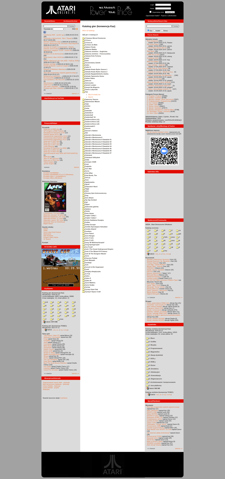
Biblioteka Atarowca (49, 181)
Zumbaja (86, 262)
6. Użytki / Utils (152, 104)
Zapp (85, 104)
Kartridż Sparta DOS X (52, 134)
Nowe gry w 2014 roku (51, 160)
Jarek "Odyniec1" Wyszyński (157, 290)
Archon (46, 358)
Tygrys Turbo (151, 422)
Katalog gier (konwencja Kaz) (53, 293)
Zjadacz (86, 209)
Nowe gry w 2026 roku (51, 129)
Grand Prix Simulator (51, 370)
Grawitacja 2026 (152, 58)
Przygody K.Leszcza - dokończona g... (160, 72)
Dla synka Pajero (153, 44)
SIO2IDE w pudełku (154, 443)
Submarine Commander (52, 337)
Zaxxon (86, 128)
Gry (151, 31)
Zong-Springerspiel (90, 245)
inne (60, 319)
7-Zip (61, 330)
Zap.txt (90, 97)
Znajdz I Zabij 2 (89, 218)
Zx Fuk (86, 274)
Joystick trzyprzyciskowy (155, 428)
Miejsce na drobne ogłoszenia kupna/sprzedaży (163, 315)
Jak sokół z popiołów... (51, 86)
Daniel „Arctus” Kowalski (155, 270)
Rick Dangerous (152, 41)
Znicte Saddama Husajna (93, 220)
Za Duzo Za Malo (89, 45)
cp (178, 230)
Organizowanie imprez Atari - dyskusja (56, 382)
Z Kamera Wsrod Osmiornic (94, 38)
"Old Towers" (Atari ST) (52, 335)
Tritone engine (49, 162)
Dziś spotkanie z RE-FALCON (54, 79)
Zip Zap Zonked (89, 200)
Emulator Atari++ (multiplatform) (54, 176)
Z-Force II (87, 42)
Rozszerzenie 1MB (153, 426)
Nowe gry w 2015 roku (51, 151)
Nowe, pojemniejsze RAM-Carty (158, 303)
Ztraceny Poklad (89, 258)
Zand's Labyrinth (90, 89)
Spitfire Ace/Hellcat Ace (52, 354)
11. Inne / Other (152, 113)
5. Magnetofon (153, 352)
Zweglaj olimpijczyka (91, 271)
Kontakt (45, 242)
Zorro (85, 256)
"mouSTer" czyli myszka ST (156, 305)
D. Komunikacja (153, 375)
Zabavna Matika (89, 49)
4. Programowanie (154, 348)
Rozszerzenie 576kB (154, 436)
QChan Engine (49, 163)
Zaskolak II (87, 113)
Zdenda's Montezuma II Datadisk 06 (96, 151)
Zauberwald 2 (88, 126)
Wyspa (46, 356)
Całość (48, 330)
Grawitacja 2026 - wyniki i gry (54, 35)
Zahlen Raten (88, 78)
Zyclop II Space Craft (91, 292)
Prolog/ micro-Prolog (154, 79)
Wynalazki (149, 405)
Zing (85, 195)
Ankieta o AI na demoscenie (53, 54)
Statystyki (46, 389)
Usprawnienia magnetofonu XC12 (55, 136)
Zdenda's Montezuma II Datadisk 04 (96, 146)
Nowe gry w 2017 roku (51, 145)
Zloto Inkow (88, 213)
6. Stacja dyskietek (154, 355)
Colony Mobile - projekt (51, 388)
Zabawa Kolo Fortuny (91, 56)
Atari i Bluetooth (152, 410)
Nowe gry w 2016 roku (51, 150)
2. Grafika (151, 341)
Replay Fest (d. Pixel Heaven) (157, 68)
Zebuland (87, 155)
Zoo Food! (87, 247)
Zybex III (86, 280)
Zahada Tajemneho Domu (93, 76)
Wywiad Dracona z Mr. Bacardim (158, 261)
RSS (75, 29)
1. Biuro (150, 338)
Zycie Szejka (88, 285)
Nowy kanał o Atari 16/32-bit (53, 57)
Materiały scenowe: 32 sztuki (54, 215)
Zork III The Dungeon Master (94, 254)
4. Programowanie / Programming (158, 101)
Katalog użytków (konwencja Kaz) (158, 329)
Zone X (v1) (87, 238)
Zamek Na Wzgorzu (90, 87)
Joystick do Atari (152, 421)
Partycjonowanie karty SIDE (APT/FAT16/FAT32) (61, 153)
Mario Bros (47, 346)
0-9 (45, 302)
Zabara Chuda (88, 47)
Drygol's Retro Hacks (50, 237)
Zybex (86, 276)
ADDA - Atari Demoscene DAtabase (159, 224)
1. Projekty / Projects (154, 96)
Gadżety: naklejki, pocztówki (157, 311)
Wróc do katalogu (88, 30)
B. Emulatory (152, 369)
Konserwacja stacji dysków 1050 (55, 138)
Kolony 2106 (48, 351)
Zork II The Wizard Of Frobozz (94, 251)
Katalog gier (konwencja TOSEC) (54, 326)
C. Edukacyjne (153, 372)
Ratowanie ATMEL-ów (154, 417)
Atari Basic (151, 51)
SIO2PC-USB (152, 412)
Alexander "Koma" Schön (156, 287)
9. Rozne (150, 365)
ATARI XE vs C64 (153, 55)
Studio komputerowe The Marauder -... (160, 75)
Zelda (85, 160)
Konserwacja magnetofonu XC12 (55, 139)
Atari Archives (48, 235)
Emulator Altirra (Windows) (52, 178)
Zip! (85, 202)
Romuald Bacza (152, 275)
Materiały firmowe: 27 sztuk (53, 218)
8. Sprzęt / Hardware (154, 108)
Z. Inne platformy (154, 385)
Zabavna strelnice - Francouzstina (96, 54)
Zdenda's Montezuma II (92, 137)
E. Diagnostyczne (154, 379)
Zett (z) (86, 177)
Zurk (85, 265)
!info (164, 237)
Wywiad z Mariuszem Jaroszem (158, 259)
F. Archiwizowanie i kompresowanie (160, 382)
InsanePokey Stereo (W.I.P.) (157, 48)
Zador (85, 65)
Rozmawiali (150, 258)
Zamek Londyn (89, 85)
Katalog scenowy (152, 228)
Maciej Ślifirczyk (152, 289)
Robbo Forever (49, 349)
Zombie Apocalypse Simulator (94, 227)
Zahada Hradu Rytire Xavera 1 (94, 69)
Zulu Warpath (88, 260)
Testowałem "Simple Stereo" (157, 424)
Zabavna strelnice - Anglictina (94, 51)
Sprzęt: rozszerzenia (154, 310)
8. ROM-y (151, 362)
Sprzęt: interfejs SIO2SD (155, 320)
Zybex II (86, 278)
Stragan (148, 301)
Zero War (87, 169)
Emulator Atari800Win (51, 173)
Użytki (158, 31)
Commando (48, 344)
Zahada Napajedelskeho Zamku (95, 74)
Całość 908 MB (153, 388)
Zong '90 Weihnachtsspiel (93, 242)
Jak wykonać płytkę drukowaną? (158, 433)
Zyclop (86, 287)
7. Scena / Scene (153, 106)
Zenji (85, 164)
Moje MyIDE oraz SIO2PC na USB (159, 429)
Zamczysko (87, 83)
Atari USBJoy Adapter (154, 306)
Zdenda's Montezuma (91, 135)
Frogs (46, 339)
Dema (165, 31)
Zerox (85, 171)
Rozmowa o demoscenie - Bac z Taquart (58, 38)
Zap (85, 92)
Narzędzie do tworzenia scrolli (54, 133)
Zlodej (86, 211)
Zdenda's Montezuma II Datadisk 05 (96, 148)
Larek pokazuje (49, 146)
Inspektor (47, 368)
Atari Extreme (48, 83)
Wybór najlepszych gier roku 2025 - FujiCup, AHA (61, 61)
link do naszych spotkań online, (158, 132)
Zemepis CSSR (89, 162)
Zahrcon (86, 80)
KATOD (149, 271)
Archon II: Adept (49, 353)
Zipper (86, 204)
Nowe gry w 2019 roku (51, 143)
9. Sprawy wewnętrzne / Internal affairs (160, 110)
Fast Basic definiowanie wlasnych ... (159, 85)
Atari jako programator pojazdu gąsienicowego (60, 73)
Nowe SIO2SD (152, 414)
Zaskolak (87, 110)
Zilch (85, 191)
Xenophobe (48, 347)
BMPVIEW (47, 157)
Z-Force (86, 40)
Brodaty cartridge (50, 64)
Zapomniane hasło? (153, 15)
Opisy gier (46, 334)
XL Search (47, 239)
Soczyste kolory (152, 438)
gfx (178, 234)
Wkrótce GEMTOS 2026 (52, 42)
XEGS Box (151, 440)
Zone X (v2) (87, 240)
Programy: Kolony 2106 (155, 308)
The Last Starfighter (51, 359)
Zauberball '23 (89, 117)
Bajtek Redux (48, 223)
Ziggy (85, 189)
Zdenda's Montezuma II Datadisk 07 (96, 153)
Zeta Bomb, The (89, 175)
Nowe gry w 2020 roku (51, 141)
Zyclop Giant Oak (90, 289)
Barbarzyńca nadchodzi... (52, 76)
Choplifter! (47, 340)
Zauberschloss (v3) (90, 124)
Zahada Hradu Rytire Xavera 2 (94, 72)
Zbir (85, 133)
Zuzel (85, 269)
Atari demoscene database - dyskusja (56, 384)
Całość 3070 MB (50, 322)
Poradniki (45, 127)
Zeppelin (86, 166)
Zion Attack (88, 198)
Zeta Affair (87, 173)
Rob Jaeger (151, 283)
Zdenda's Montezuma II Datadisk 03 (96, 144)
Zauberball (87, 115)
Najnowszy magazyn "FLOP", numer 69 (57, 50)
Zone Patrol (88, 233)
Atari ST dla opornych (51, 158)
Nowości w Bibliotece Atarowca (54, 69)
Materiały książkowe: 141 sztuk (54, 217)
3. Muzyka (151, 345)
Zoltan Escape (89, 224)
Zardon (86, 106)
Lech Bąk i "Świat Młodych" (156, 264)
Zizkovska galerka (90, 207)
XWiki (45, 230)
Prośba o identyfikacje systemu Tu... (159, 89)
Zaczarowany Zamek (91, 63)
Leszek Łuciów (152, 278)
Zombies (86, 231)
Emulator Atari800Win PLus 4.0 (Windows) (58, 174)
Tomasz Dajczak (152, 263)
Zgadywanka (88, 182)
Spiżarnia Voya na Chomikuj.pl (54, 222)
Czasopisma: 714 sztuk (52, 213)
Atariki (45, 229)
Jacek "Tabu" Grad (153, 285)
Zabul (85, 58)
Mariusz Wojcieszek (154, 273)
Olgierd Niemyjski (153, 294)
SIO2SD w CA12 (153, 415)
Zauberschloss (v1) (90, 119)
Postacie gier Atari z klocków (54, 88)
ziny (164, 251)
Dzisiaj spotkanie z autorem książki (56, 66)
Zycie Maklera (88, 283)
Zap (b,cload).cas (94, 94)
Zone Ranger (88, 236)
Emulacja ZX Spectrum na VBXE (55, 148)
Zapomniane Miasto (91, 101)
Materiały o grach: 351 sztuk (53, 220)
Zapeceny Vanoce (90, 99)
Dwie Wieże (48, 361)
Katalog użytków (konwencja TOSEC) (159, 392)
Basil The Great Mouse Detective (55, 363)
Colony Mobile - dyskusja (51, 386)
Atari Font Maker (153, 61)
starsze (76, 167)
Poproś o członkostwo (168, 15)
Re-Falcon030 (49, 78)
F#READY (150, 268)
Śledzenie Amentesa (154, 277)
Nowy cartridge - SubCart (156, 65)
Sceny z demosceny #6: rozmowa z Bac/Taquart (60, 43)
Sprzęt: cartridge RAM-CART (157, 313)
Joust (45, 342)
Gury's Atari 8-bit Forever (52, 232)
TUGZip (65, 330)
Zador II (86, 67)
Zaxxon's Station (90, 131)
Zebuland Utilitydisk (91, 157)
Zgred (85, 184)
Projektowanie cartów (154, 419)
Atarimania (47, 234)
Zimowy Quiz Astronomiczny (94, 193)
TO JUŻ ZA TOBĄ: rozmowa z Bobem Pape (162, 280)
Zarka (85, 108)
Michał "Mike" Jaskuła (154, 266)
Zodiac (86, 222)
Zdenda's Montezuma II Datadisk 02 (96, 142)
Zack (85, 60)
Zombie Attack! (89, 229)
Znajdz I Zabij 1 (89, 215)
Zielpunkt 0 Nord (89, 186)
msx (172, 240)
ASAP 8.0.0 (48, 85)
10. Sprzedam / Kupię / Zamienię (158, 111)
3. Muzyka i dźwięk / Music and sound (160, 99)
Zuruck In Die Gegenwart (93, 267)
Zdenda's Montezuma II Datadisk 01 (96, 139)
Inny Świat (47, 366)
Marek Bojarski (152, 292)
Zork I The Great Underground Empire (97, 249)
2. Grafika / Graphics (154, 98)
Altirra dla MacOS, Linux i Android (158, 82)
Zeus (85, 180)
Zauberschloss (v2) (90, 121)
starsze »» (75, 93)
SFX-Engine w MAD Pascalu (54, 131)
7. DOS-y (150, 358)
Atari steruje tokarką (154, 445)
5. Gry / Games (152, 103)
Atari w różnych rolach (154, 441)
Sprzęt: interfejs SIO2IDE (156, 318)
